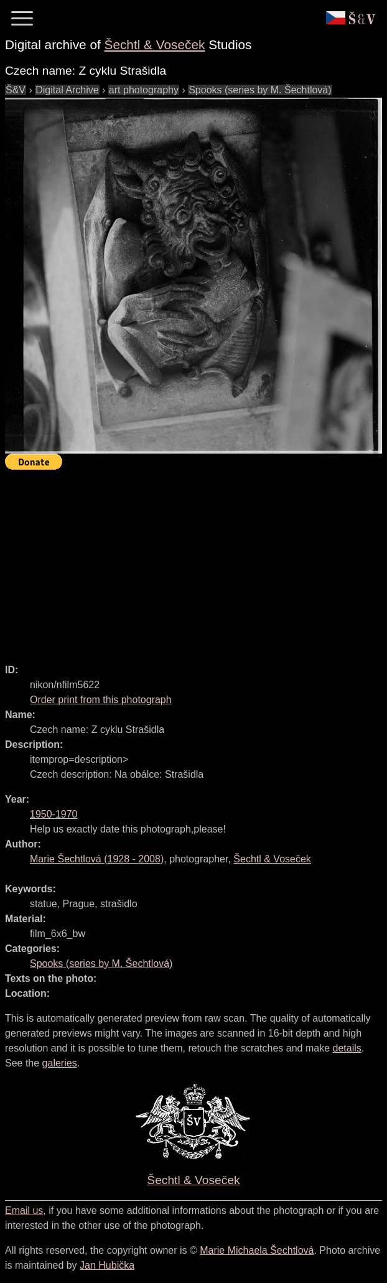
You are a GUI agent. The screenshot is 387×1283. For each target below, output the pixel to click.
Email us (24, 1210)
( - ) (97, 859)
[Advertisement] (196, 561)
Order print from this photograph (101, 699)
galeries (59, 1063)
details (347, 1048)
